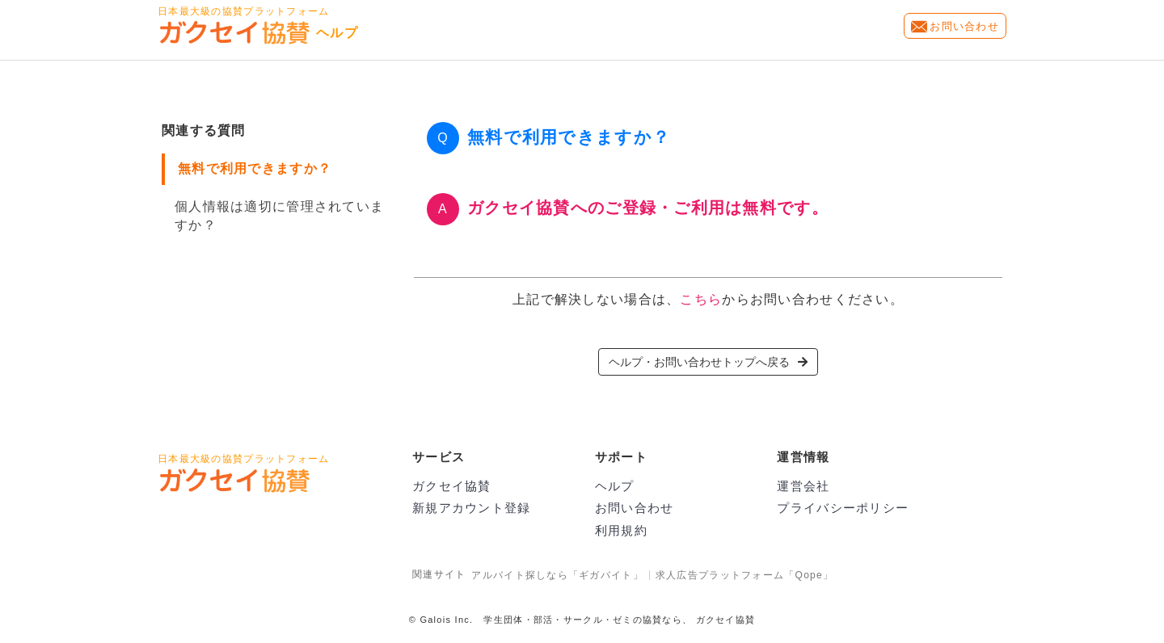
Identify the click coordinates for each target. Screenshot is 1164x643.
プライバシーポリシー (843, 508)
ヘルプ (615, 486)
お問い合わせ (964, 26)
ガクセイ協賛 (451, 486)
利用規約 (621, 530)
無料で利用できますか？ (254, 168)
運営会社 (803, 486)
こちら (701, 299)
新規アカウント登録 (471, 508)
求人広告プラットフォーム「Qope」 (744, 575)
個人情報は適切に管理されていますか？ (279, 216)
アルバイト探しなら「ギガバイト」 (557, 575)
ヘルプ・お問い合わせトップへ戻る (708, 361)
